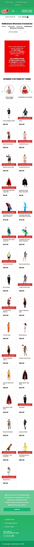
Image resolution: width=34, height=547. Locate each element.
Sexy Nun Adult (23, 432)
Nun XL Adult (6, 287)
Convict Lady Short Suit (8, 383)
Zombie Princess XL (24, 167)
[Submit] (30, 11)
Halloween (11, 26)
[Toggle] (3, 519)
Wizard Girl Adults (8, 432)
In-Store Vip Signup (21, 2)
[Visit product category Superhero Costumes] (25, 90)
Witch (20, 121)
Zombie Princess (23, 144)
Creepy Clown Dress (24, 358)
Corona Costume (8, 264)
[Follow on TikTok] (10, 536)
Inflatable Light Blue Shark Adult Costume (25, 215)
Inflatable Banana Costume (24, 455)
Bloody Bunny (23, 335)
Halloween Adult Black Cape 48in (23, 191)
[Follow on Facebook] (4, 536)
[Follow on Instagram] (7, 536)
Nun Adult (21, 407)
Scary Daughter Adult (9, 121)
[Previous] (2, 92)
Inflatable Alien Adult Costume (9, 240)
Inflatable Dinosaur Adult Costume (24, 240)
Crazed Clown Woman (7, 311)
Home (4, 26)
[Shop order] (17, 31)
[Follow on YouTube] (13, 536)
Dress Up (19, 26)
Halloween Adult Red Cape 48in (8, 191)
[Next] (32, 92)
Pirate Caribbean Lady (23, 311)
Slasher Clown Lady (8, 167)
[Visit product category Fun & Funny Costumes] (9, 90)
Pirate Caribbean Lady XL (7, 358)
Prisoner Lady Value (24, 264)
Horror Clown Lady (8, 144)
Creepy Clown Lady (24, 287)
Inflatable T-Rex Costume (7, 455)
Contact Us (18, 5)
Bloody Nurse (6, 479)
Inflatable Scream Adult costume (8, 215)
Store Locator (9, 2)
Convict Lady (6, 335)
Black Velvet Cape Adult (24, 383)
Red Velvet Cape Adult (7, 408)
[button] (12, 11)
